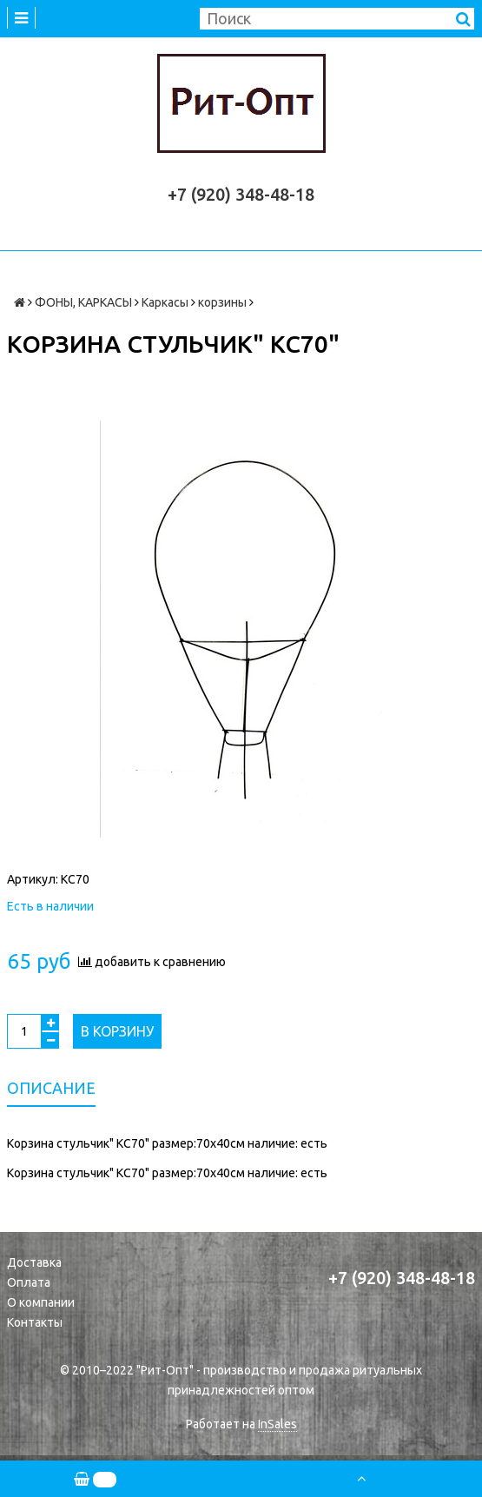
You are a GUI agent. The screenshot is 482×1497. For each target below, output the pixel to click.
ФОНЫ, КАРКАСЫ (83, 302)
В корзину (117, 1031)
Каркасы (165, 302)
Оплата (28, 1282)
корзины (222, 302)
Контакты (35, 1322)
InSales (277, 1424)
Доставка (34, 1262)
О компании (41, 1302)
